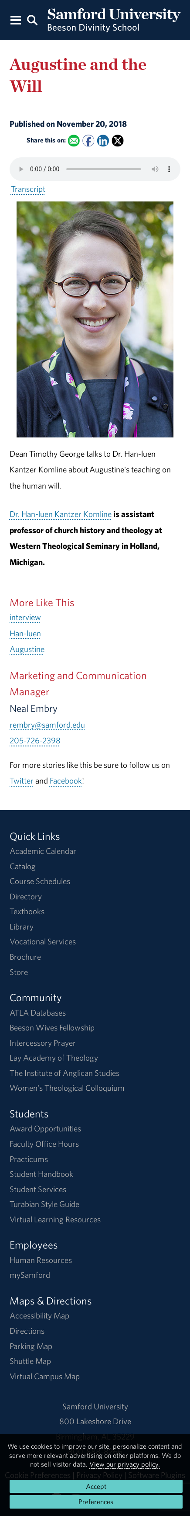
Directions (27, 1330)
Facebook (66, 780)
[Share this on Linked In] (103, 140)
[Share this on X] (117, 140)
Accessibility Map (39, 1315)
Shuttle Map (30, 1361)
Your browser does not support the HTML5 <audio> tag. (95, 169)
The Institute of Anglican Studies (64, 1073)
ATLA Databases (38, 1012)
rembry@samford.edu (47, 724)
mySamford (30, 1275)
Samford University (95, 1406)
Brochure (25, 956)
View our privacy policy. (124, 1464)
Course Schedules (40, 881)
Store (19, 972)
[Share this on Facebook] (88, 140)
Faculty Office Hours (44, 1143)
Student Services (38, 1189)
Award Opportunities (45, 1128)
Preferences (95, 1501)
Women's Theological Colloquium (67, 1087)
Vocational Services (43, 941)
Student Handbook (41, 1174)
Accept (96, 1486)
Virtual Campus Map (45, 1376)
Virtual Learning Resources (55, 1219)
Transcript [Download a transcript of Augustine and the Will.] (28, 189)
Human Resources (41, 1260)
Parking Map (31, 1346)
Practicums (29, 1159)
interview (25, 617)
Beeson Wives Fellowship (52, 1027)
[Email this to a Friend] (73, 140)
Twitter (22, 780)
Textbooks (27, 911)
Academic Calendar (43, 851)
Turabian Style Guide (44, 1204)
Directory (26, 896)
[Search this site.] (32, 19)
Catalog (23, 866)
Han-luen (25, 633)
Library (22, 926)
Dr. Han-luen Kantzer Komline (61, 514)
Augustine (27, 649)
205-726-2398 (35, 740)
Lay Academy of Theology (54, 1057)
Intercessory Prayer (43, 1042)
